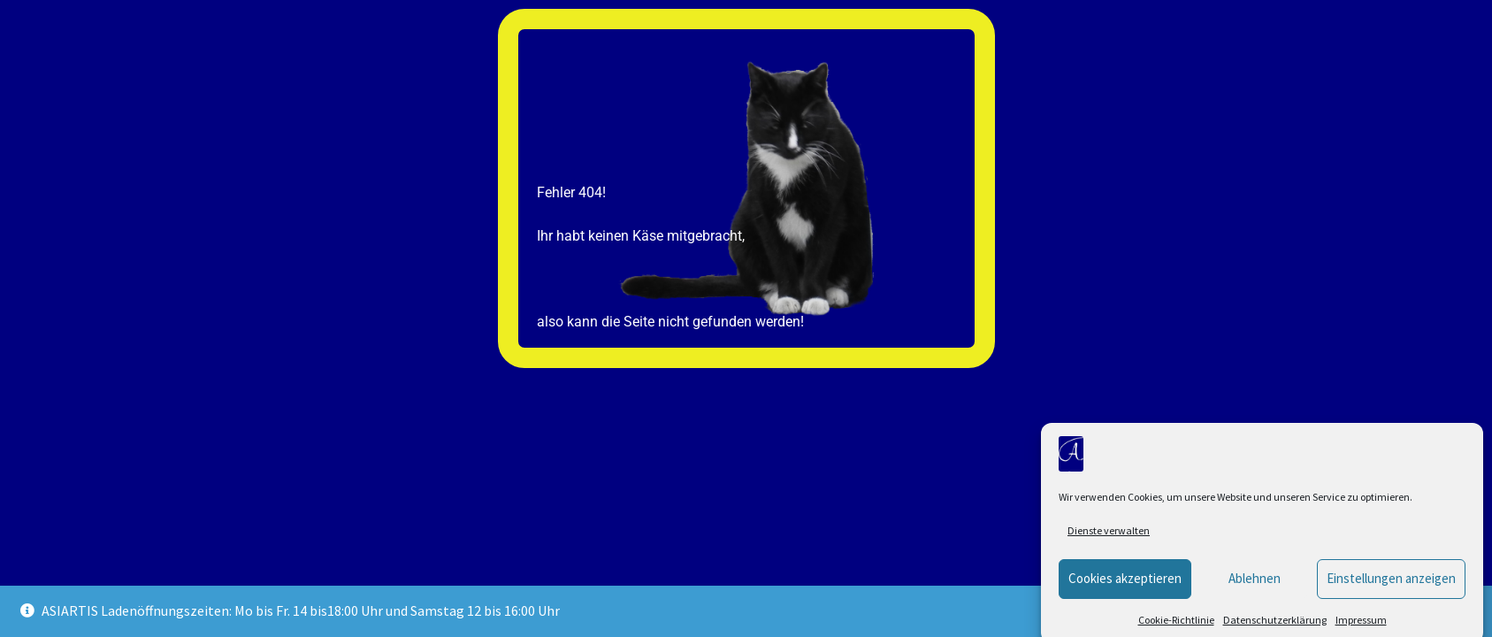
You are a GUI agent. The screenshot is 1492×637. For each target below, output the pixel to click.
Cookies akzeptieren (1125, 586)
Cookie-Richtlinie (1176, 627)
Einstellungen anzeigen (1391, 586)
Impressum (1361, 627)
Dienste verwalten (1108, 538)
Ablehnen (1254, 586)
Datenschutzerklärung (1275, 627)
